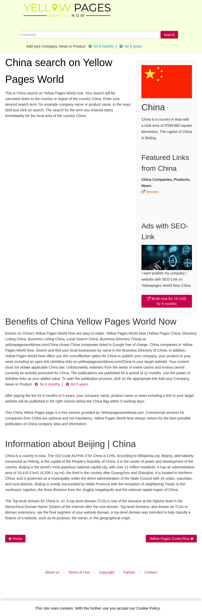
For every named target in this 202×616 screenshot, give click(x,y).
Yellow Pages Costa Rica (171, 539)
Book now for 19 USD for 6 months (167, 301)
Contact (151, 572)
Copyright (106, 572)
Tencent (152, 192)
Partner (129, 572)
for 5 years (131, 46)
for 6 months (101, 46)
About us (52, 572)
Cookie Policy (147, 608)
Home (15, 539)
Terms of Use (78, 572)
